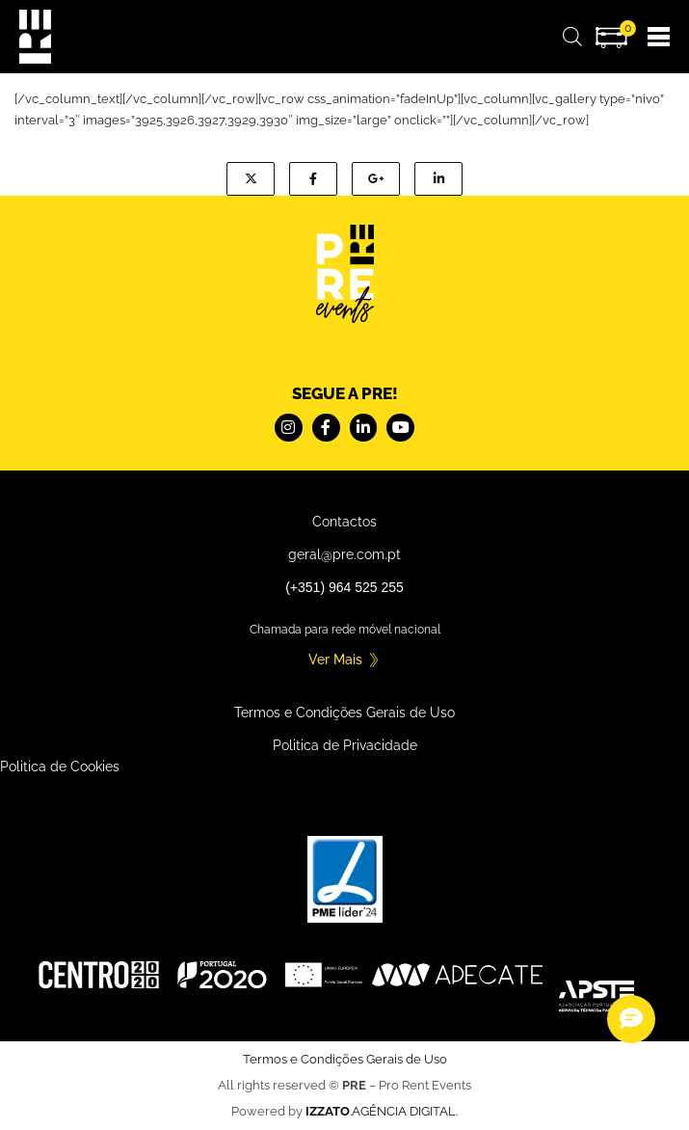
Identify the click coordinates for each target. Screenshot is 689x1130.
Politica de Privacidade (345, 745)
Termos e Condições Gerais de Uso (344, 712)
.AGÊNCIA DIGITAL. (381, 1111)
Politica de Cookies (59, 766)
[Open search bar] (572, 36)
